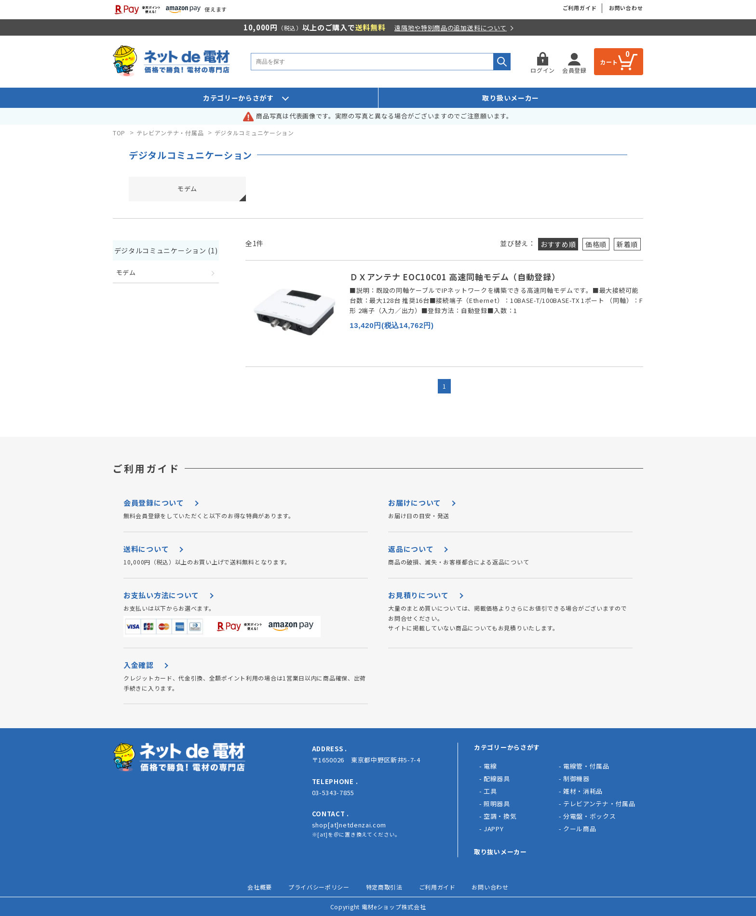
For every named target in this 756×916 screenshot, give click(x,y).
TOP (119, 133)
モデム (187, 188)
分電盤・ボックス (589, 816)
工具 (490, 791)
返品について (410, 549)
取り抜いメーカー (500, 851)
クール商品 (579, 828)
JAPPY (494, 828)
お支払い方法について (161, 595)
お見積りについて (418, 595)
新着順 (627, 244)
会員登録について (153, 502)
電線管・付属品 (586, 766)
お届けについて (414, 502)
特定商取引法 (384, 887)
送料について (146, 549)
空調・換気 (500, 816)
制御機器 (576, 778)
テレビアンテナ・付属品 (170, 133)
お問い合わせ (626, 8)
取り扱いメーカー (510, 98)
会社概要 (259, 887)
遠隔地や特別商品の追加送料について (450, 27)
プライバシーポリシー (319, 887)
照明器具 (497, 803)
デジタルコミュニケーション (254, 133)
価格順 (596, 244)
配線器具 (497, 778)
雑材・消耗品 (583, 791)
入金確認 (138, 665)
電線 (490, 766)
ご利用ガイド (580, 8)
